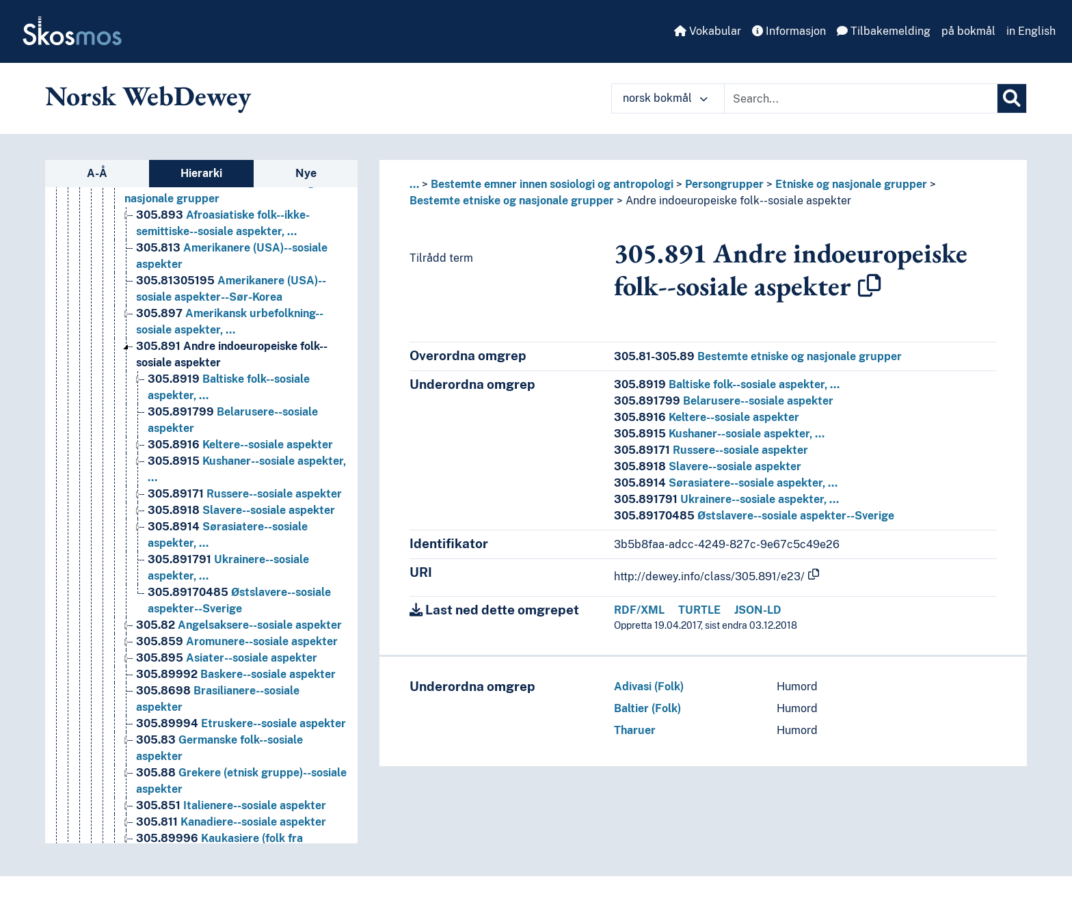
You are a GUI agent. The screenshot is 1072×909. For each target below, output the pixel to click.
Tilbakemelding (883, 31)
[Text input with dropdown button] (860, 98)
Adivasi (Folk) (649, 686)
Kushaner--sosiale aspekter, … (719, 433)
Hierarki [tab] (201, 173)
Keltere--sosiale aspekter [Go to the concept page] (240, 444)
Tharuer (635, 730)
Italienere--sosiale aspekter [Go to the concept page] (231, 805)
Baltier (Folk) (647, 708)
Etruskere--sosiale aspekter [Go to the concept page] (241, 723)
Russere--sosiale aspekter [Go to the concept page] (245, 493)
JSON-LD (757, 609)
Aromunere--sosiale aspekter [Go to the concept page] (237, 641)
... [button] (414, 184)
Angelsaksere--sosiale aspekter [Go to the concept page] (239, 625)
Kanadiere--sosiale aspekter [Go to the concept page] (231, 821)
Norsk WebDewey (148, 95)
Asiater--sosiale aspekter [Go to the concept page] (226, 657)
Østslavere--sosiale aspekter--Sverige (754, 515)
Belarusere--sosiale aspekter (723, 400)
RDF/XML (639, 609)
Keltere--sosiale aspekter (706, 417)
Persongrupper (724, 184)
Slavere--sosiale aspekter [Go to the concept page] (241, 510)
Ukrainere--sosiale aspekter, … (726, 499)
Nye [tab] (306, 173)
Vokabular (707, 31)
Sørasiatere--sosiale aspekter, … (726, 482)
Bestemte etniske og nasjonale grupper (512, 200)
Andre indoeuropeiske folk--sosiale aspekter (738, 200)
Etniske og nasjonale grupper (851, 184)
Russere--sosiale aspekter (711, 450)
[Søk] (1012, 98)
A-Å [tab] (97, 173)
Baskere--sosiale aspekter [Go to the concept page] (236, 674)
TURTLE (699, 609)
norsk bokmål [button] (665, 98)
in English (1031, 31)
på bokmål (968, 31)
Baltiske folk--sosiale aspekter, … (727, 384)
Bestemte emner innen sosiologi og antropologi (552, 184)
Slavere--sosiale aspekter (707, 466)
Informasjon (789, 31)
